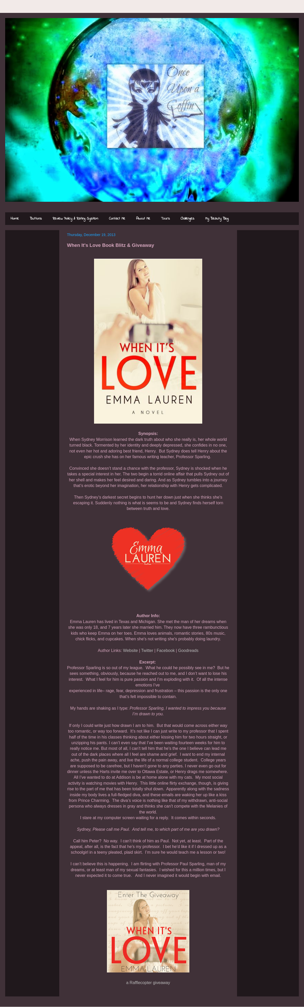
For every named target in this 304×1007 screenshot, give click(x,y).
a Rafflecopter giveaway (148, 982)
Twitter (147, 650)
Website (130, 650)
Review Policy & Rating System (75, 218)
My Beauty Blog (217, 218)
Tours (165, 218)
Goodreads (188, 650)
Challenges (187, 218)
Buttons (36, 218)
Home (15, 218)
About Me (143, 218)
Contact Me (117, 218)
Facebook (166, 650)
